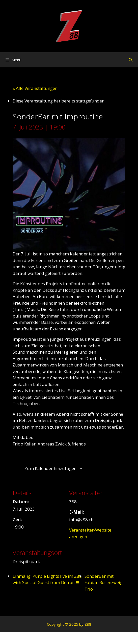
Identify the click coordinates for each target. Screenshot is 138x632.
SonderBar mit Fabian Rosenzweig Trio (104, 582)
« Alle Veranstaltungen (35, 88)
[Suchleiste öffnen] (130, 59)
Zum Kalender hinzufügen (50, 468)
